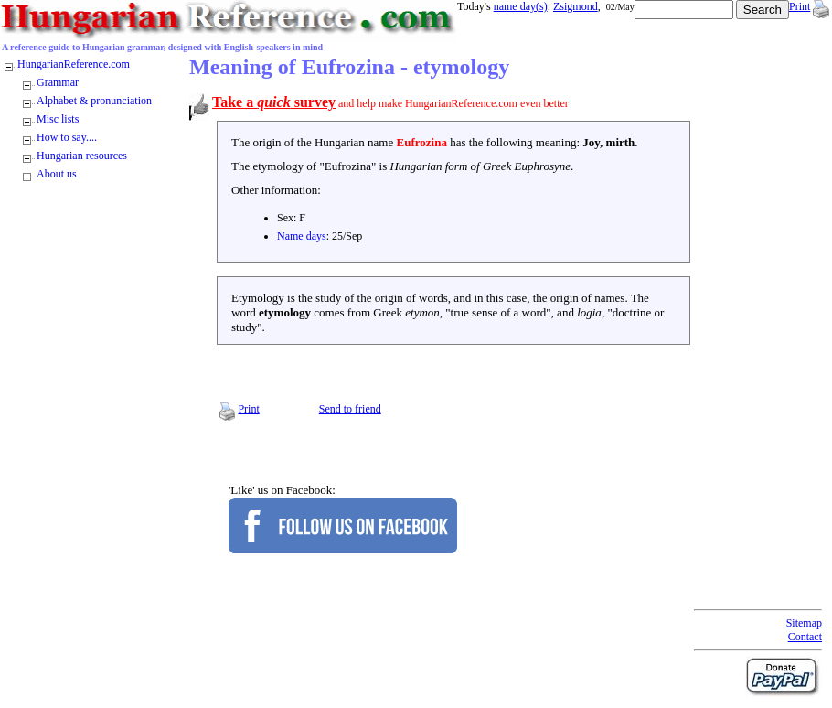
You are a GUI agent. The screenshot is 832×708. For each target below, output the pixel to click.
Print (799, 6)
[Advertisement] (767, 329)
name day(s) (521, 6)
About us (57, 173)
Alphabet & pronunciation (94, 100)
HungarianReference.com (73, 64)
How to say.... (67, 137)
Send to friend (350, 408)
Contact (805, 636)
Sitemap (804, 623)
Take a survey (274, 102)
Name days (301, 236)
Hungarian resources (82, 155)
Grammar (58, 82)
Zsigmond (575, 6)
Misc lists (58, 119)
